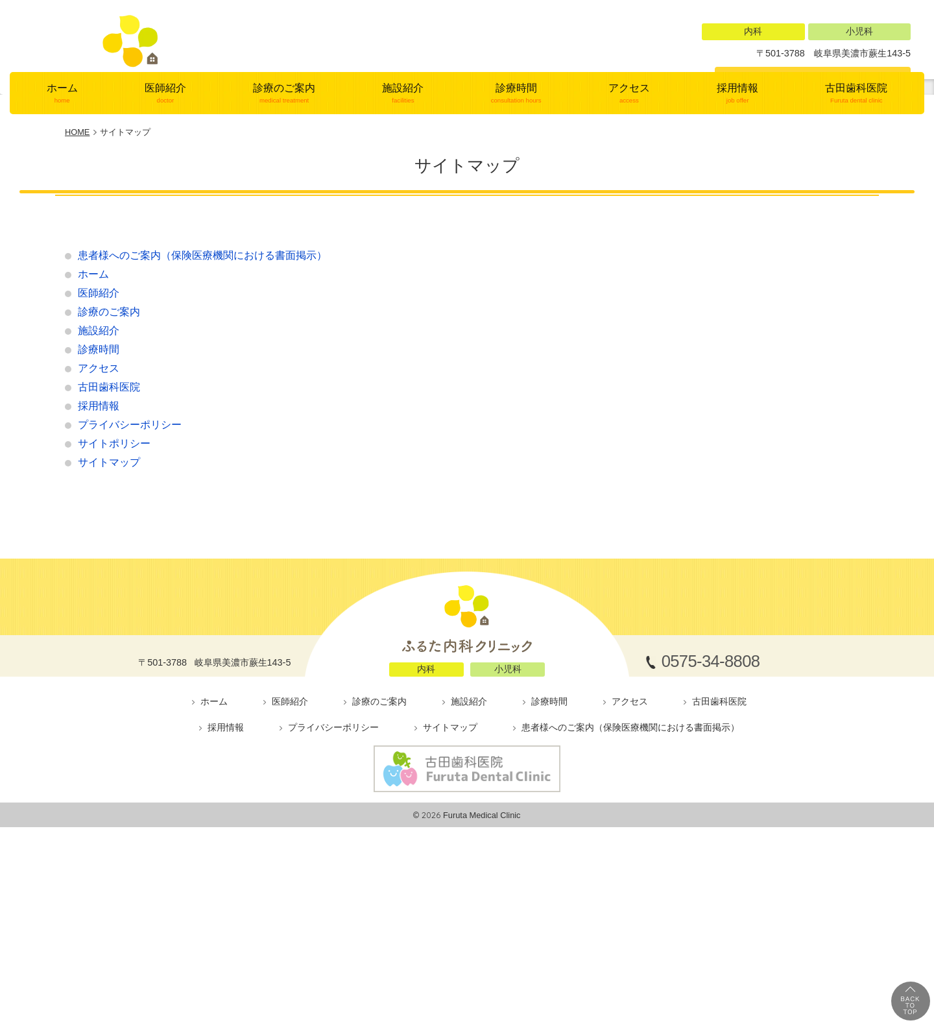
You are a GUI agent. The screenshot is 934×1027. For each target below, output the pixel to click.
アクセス (629, 227)
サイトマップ (109, 596)
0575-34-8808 (821, 81)
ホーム (62, 227)
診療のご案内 (284, 227)
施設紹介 (403, 227)
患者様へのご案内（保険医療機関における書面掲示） (202, 389)
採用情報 (737, 227)
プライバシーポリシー (130, 558)
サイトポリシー (114, 577)
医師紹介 (165, 227)
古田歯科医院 (856, 227)
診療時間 (516, 227)
